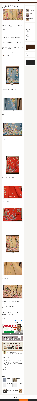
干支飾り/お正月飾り (28, 29)
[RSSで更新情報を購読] (15, 372)
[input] (30, 4)
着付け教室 (27, 36)
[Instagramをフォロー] (12, 372)
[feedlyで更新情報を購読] (14, 372)
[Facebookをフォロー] (11, 372)
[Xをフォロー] (10, 372)
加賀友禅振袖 (4, 369)
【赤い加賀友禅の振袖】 (6, 55)
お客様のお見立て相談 (28, 31)
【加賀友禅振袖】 (6, 54)
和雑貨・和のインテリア (28, 34)
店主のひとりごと (28, 35)
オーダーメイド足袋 (28, 30)
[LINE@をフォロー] (13, 372)
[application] (30, 62)
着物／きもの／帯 (28, 39)
